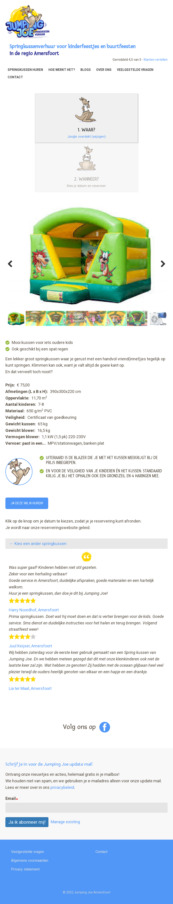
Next (160, 262)
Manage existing (65, 821)
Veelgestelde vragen (27, 852)
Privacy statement (25, 869)
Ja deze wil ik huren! (27, 503)
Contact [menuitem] (15, 77)
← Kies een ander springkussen (37, 543)
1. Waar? (86, 130)
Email (10, 798)
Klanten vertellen (156, 59)
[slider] (22, 600)
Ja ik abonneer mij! (27, 822)
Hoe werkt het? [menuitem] (61, 70)
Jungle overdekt (86, 137)
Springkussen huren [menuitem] (25, 70)
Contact (101, 852)
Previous (12, 262)
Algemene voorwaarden (29, 860)
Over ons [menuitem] (104, 70)
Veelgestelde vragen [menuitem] (135, 70)
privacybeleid (62, 787)
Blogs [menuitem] (85, 70)
